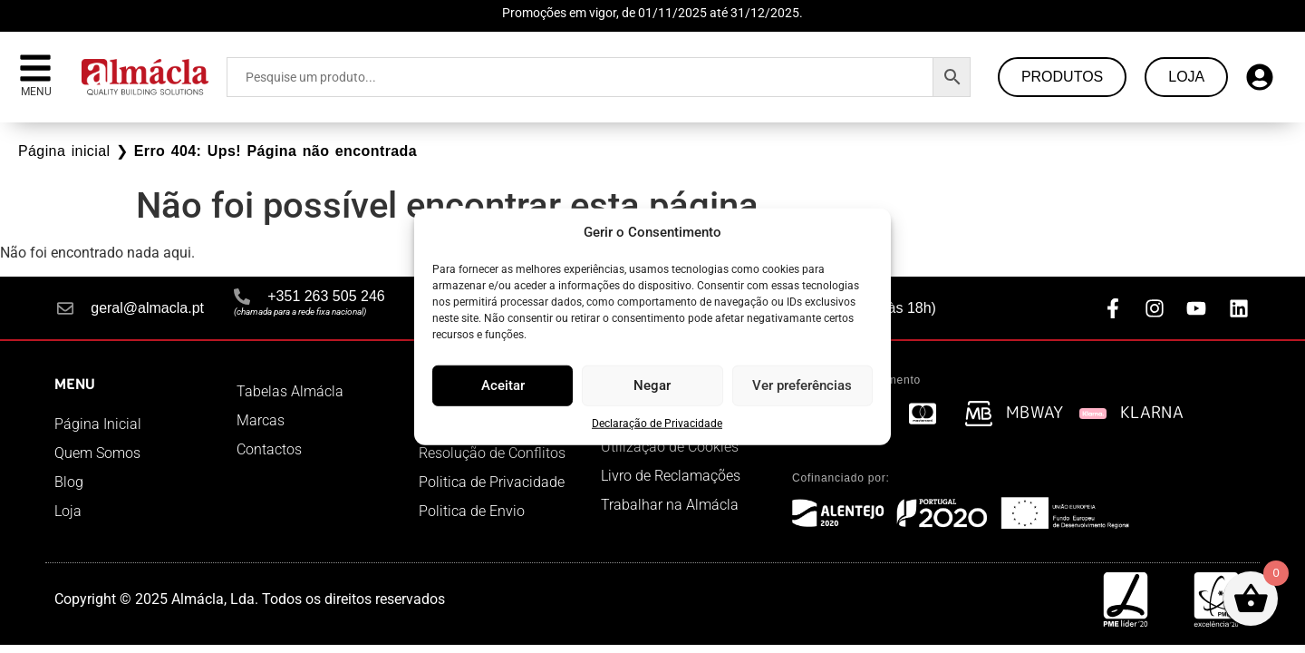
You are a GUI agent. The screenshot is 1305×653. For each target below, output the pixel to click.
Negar (652, 385)
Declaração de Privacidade (657, 422)
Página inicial (64, 151)
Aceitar (503, 385)
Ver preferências (802, 385)
